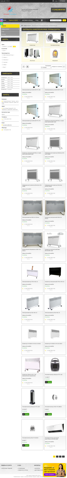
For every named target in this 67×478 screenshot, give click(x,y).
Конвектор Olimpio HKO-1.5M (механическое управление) (29, 375)
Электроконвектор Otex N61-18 (52, 312)
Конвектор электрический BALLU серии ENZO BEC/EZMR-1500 (54, 121)
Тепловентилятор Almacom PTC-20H (31, 406)
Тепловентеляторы (55, 45)
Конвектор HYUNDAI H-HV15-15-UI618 (31, 343)
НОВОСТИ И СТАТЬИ (23, 470)
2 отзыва (56, 0)
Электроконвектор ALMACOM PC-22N (54, 89)
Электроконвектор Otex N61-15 (29, 312)
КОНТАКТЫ (37, 468)
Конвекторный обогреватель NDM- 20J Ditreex (31, 250)
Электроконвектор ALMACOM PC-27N (31, 120)
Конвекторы (32, 45)
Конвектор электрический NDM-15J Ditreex (53, 218)
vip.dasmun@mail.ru (7, 125)
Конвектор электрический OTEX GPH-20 (54, 281)
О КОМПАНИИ (21, 468)
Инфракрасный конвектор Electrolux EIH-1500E (32, 186)
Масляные (32, 60)
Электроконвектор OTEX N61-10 (30, 281)
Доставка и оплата (27, 20)
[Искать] (64, 20)
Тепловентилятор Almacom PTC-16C (53, 374)
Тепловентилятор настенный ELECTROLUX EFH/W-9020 (52, 438)
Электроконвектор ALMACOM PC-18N (31, 89)
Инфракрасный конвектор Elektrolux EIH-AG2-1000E (54, 153)
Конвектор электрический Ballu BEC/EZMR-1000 (52, 250)
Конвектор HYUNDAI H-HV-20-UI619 (53, 343)
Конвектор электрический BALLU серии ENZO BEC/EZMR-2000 (31, 153)
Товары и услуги (13, 20)
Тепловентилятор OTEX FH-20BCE (53, 406)
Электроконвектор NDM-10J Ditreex (30, 217)
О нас (36, 20)
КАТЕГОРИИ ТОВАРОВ (7, 468)
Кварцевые (55, 60)
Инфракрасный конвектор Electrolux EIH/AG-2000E (53, 186)
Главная (3, 20)
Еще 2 (4, 67)
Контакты (4, 34)
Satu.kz (39, 475)
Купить (49, 382)
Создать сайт (2, 0)
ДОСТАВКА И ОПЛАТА (40, 470)
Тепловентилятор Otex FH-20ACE (30, 437)
